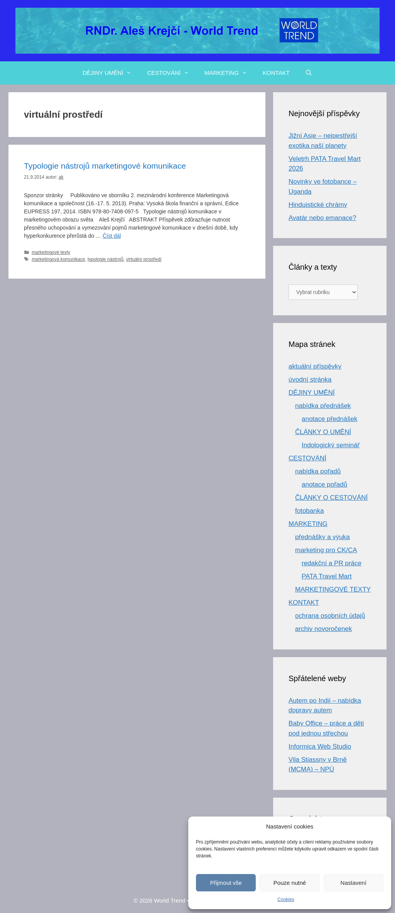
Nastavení (354, 882)
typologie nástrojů (105, 259)
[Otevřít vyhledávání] (308, 73)
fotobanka (309, 510)
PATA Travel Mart (326, 576)
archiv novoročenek (323, 628)
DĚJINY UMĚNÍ (111, 73)
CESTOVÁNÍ (171, 73)
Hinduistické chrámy (318, 204)
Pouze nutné (289, 882)
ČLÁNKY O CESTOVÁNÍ (331, 497)
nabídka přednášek (323, 405)
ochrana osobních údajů (330, 615)
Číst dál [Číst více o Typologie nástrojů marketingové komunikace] (112, 236)
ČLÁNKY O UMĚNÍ (323, 432)
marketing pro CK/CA (326, 550)
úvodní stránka (310, 379)
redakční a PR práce (331, 563)
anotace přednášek (330, 419)
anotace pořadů (324, 484)
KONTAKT (276, 72)
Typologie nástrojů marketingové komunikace (105, 165)
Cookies (285, 899)
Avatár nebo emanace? (322, 217)
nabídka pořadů (318, 471)
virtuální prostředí (144, 259)
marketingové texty (51, 252)
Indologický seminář (331, 445)
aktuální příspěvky (315, 366)
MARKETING (229, 73)
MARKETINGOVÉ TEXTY (333, 589)
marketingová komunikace (58, 259)
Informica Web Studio (320, 746)
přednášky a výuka (322, 537)
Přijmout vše (226, 882)
